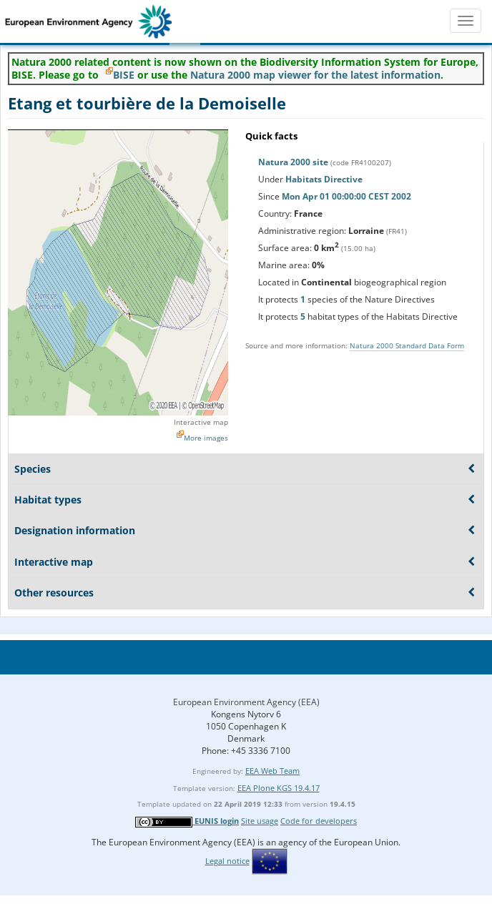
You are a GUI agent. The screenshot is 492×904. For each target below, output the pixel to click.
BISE (123, 75)
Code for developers (318, 820)
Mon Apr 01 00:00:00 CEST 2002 (346, 196)
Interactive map (201, 422)
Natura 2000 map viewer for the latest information (315, 75)
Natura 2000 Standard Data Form (407, 345)
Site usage (259, 820)
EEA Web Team (272, 770)
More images (206, 438)
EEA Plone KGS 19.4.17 (278, 787)
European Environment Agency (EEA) (246, 702)
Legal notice (227, 860)
